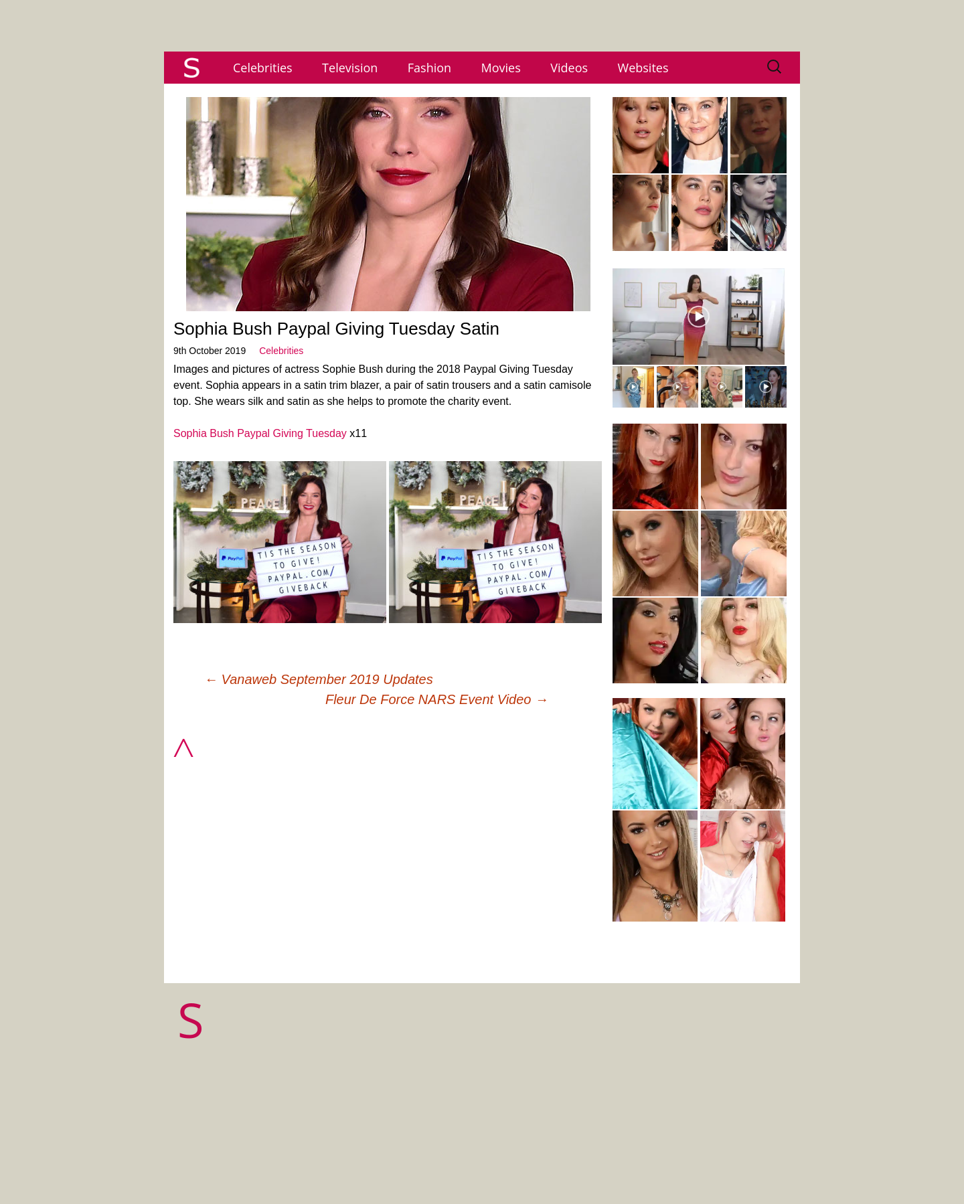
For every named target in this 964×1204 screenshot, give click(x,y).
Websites (643, 68)
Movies (501, 68)
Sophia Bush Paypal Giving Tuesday (260, 433)
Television (350, 68)
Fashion (429, 68)
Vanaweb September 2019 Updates (318, 679)
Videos (569, 68)
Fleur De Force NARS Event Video (436, 699)
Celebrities (263, 68)
